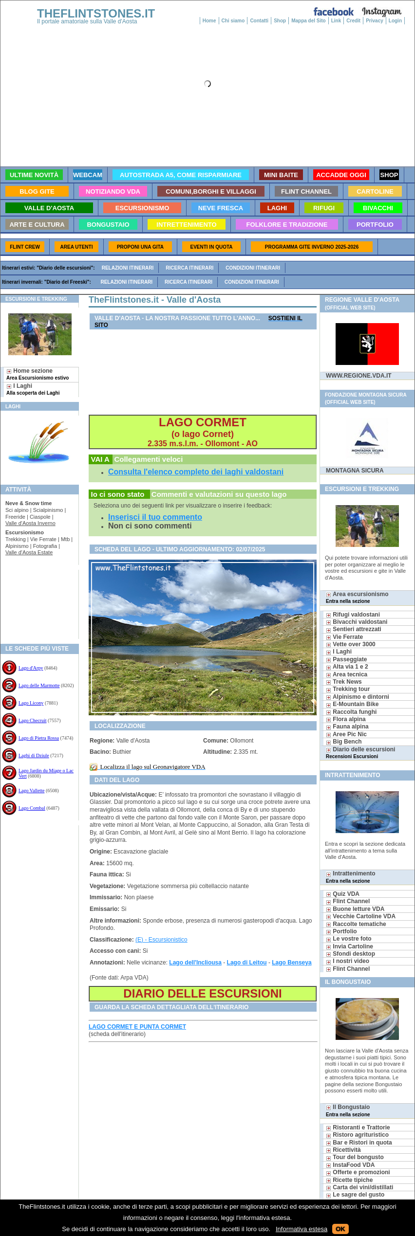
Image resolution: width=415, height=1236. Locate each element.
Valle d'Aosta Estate (29, 552)
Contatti (259, 20)
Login (395, 20)
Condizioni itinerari (253, 268)
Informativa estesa (301, 1229)
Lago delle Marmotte (39, 685)
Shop (280, 20)
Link (336, 20)
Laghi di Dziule (34, 755)
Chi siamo (233, 20)
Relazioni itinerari (128, 268)
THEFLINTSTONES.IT (96, 13)
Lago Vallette (31, 790)
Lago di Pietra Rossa (39, 738)
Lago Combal (32, 808)
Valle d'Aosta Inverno (30, 523)
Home (209, 20)
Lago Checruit (32, 720)
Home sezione (37, 374)
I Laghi (32, 389)
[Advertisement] (35, 601)
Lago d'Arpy (31, 668)
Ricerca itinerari (189, 268)
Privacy (374, 20)
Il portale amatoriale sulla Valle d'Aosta (87, 21)
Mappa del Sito (308, 20)
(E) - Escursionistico (161, 939)
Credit (353, 20)
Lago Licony (31, 703)
